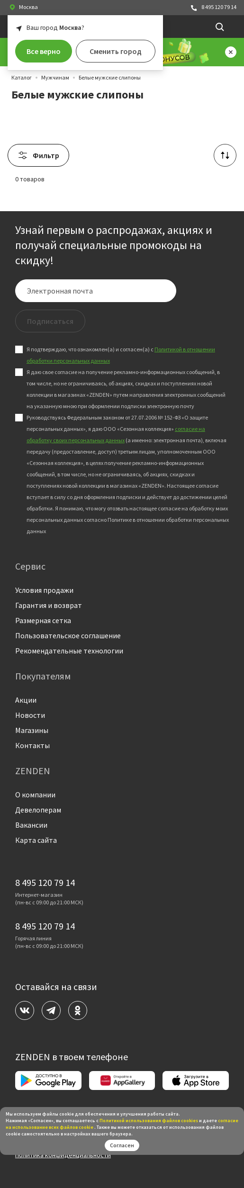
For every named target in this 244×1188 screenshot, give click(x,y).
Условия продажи (44, 590)
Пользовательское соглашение (68, 635)
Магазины (31, 730)
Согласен (122, 1145)
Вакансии (31, 825)
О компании (35, 794)
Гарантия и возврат (48, 605)
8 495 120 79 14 (213, 7)
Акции (25, 700)
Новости (30, 715)
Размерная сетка (43, 620)
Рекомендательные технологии (69, 650)
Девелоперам (38, 809)
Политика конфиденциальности (63, 1155)
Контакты (32, 745)
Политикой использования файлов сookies (148, 1120)
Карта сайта (36, 840)
